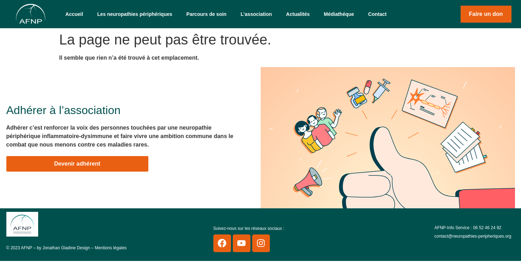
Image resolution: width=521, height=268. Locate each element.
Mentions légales (110, 247)
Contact (377, 14)
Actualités (298, 14)
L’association (256, 14)
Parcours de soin (207, 14)
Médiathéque (339, 14)
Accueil (74, 14)
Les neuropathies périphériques (134, 14)
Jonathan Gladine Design (66, 247)
